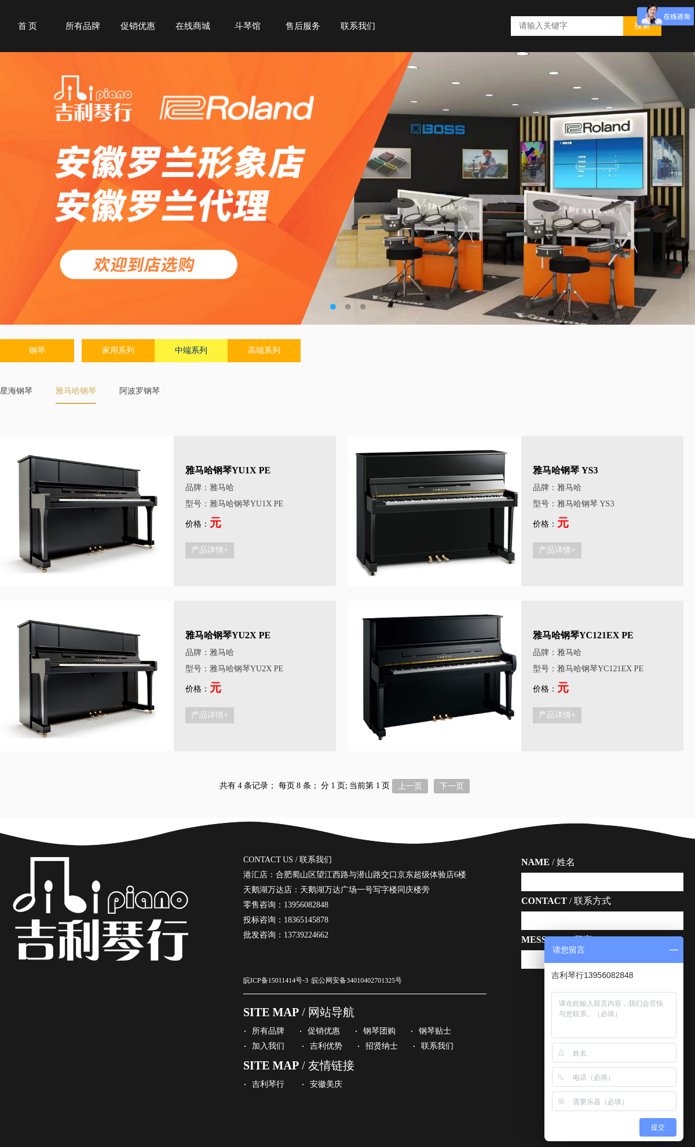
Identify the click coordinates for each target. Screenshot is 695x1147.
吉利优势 (326, 1046)
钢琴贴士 (435, 1031)
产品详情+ (209, 550)
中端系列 (191, 350)
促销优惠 (137, 26)
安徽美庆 (326, 1084)
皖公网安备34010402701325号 (357, 980)
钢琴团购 (379, 1031)
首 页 (28, 26)
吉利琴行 (268, 1084)
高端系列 (264, 350)
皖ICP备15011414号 (272, 980)
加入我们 (268, 1046)
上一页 (410, 786)
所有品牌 (82, 26)
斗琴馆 (248, 26)
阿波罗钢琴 (139, 391)
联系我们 (358, 26)
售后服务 (303, 26)
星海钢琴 (16, 391)
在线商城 (192, 26)
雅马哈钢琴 (76, 391)
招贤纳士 (381, 1046)
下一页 (452, 786)
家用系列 (118, 350)
